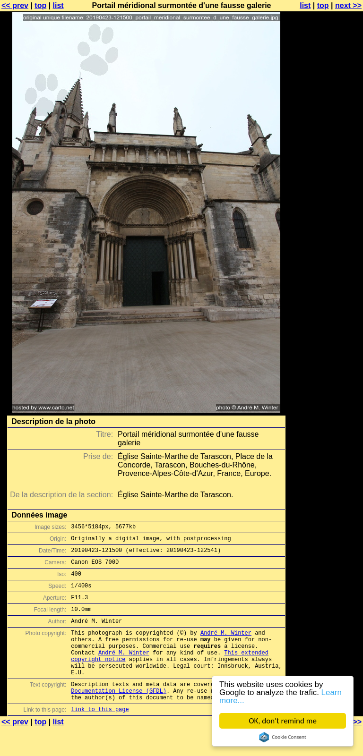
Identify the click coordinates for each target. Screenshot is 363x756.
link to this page (100, 737)
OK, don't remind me (283, 721)
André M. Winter (225, 647)
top (40, 5)
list (58, 5)
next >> (348, 5)
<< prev (14, 5)
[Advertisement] (325, 233)
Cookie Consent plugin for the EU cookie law (282, 737)
